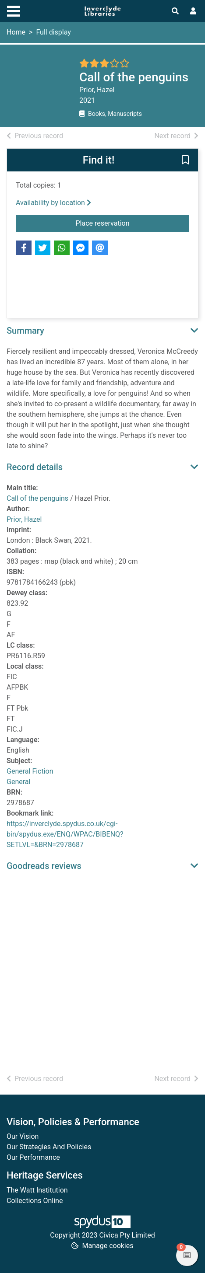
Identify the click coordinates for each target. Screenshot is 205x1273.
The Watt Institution (37, 1190)
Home (16, 32)
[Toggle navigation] (13, 10)
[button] (185, 160)
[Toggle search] (175, 11)
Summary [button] (25, 330)
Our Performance (33, 1157)
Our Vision (23, 1136)
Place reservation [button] (133, 222)
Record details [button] (35, 467)
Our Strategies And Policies (49, 1147)
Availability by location (53, 203)
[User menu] (193, 11)
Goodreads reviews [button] (44, 866)
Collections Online (35, 1200)
